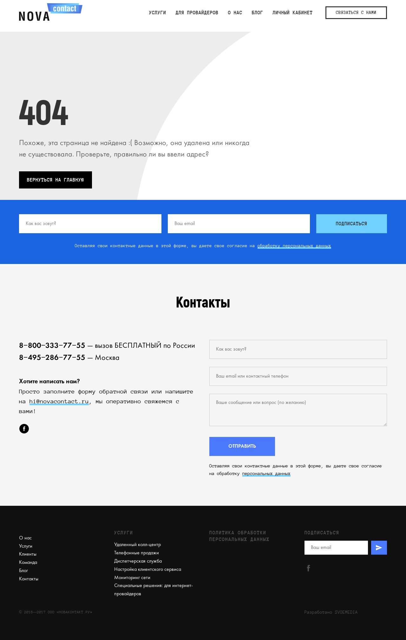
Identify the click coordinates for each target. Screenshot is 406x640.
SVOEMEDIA (346, 612)
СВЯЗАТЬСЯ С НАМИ (356, 12)
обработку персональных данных (294, 246)
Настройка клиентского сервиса (147, 569)
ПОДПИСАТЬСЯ (351, 223)
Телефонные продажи (136, 553)
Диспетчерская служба (138, 561)
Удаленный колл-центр (137, 544)
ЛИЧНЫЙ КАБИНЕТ (293, 12)
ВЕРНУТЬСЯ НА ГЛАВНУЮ (55, 179)
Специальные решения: (138, 585)
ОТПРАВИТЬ (242, 446)
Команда (28, 562)
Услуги (157, 12)
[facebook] (24, 428)
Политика (222, 532)
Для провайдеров (197, 12)
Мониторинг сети (132, 577)
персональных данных (266, 473)
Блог (257, 12)
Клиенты (27, 554)
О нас (235, 12)
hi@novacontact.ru (59, 401)
